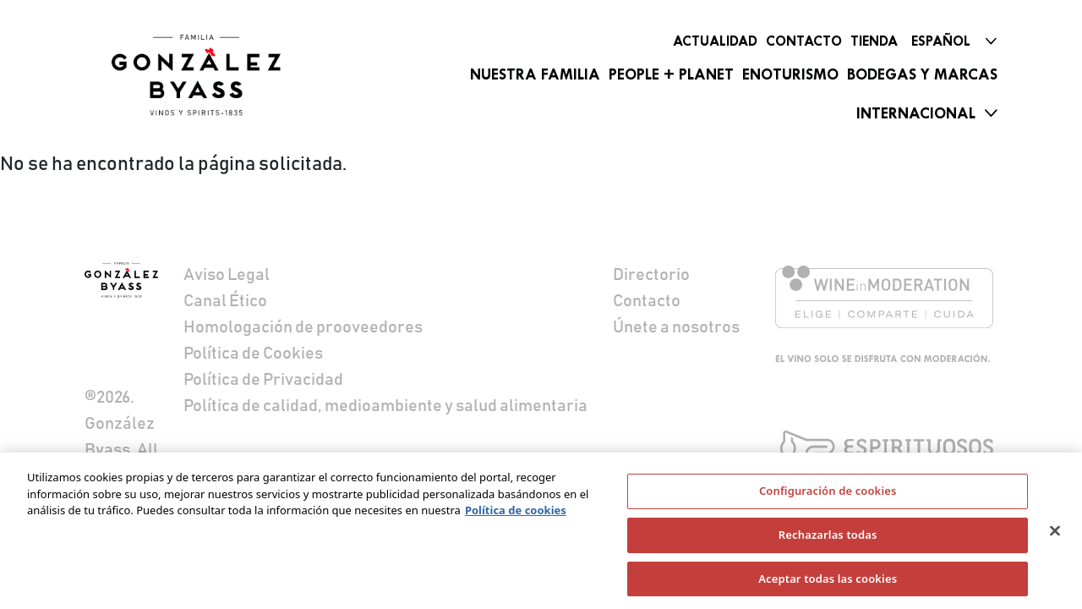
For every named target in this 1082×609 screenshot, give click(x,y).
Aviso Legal (226, 274)
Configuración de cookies (828, 495)
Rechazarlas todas (828, 538)
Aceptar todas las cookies (827, 582)
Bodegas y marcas (922, 74)
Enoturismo (790, 74)
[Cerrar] (1055, 535)
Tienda (874, 41)
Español (940, 41)
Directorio (651, 274)
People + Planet (671, 74)
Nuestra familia (535, 74)
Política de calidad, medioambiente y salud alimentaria (385, 406)
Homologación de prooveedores (303, 327)
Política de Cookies (253, 353)
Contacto (804, 41)
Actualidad (715, 41)
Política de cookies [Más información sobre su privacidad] (515, 515)
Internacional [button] (915, 113)
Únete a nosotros (676, 327)
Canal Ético (225, 301)
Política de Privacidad (263, 379)
